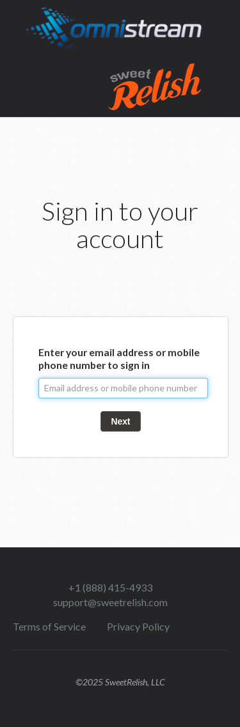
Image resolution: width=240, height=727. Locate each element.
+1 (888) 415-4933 (110, 587)
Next (121, 421)
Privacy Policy (138, 626)
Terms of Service (49, 626)
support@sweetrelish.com (110, 602)
